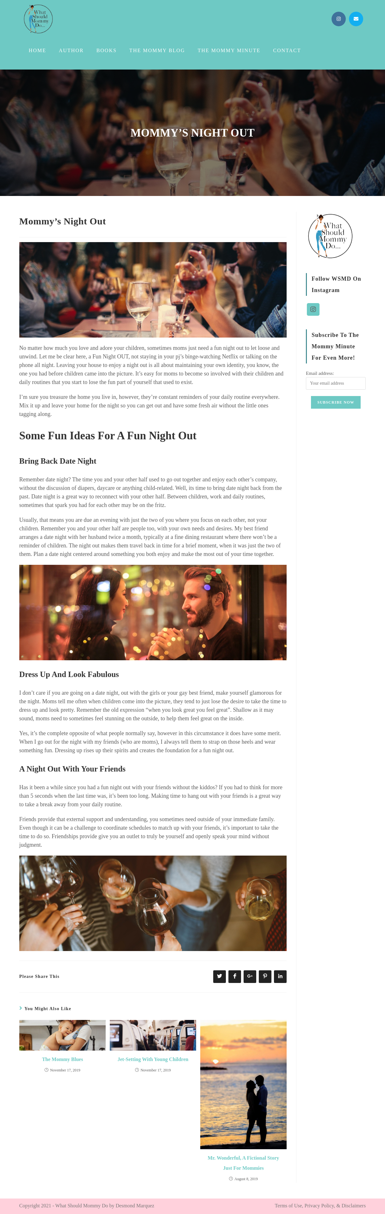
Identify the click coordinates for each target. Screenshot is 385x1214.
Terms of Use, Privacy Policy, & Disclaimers (320, 1205)
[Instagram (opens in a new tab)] (339, 19)
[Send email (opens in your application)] (356, 19)
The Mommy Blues (62, 1059)
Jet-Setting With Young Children (153, 1059)
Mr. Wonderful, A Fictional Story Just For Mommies (243, 1163)
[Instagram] (313, 308)
